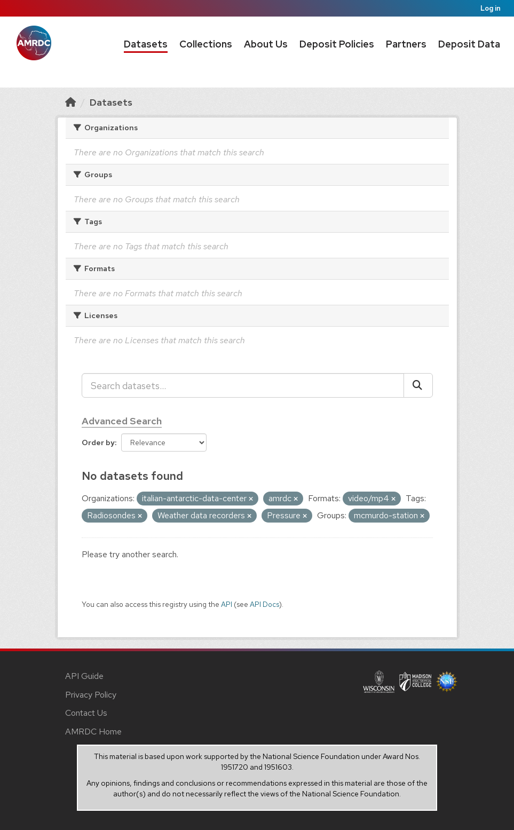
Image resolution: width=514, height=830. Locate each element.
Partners (406, 44)
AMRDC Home (93, 731)
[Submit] (418, 385)
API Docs (264, 604)
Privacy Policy (90, 694)
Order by (98, 442)
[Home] (70, 102)
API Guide (84, 676)
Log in (490, 8)
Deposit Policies (336, 44)
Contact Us (86, 712)
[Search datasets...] (243, 385)
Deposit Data (469, 44)
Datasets (146, 44)
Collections (205, 44)
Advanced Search (122, 421)
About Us (266, 44)
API (226, 604)
